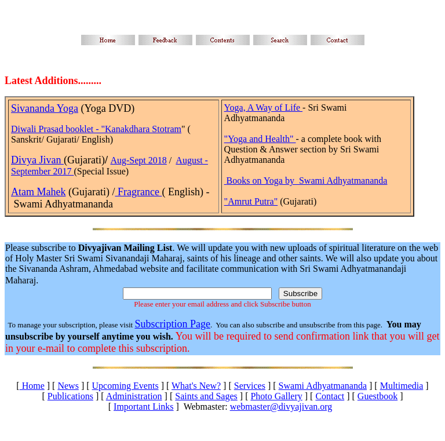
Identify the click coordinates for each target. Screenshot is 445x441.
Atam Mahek (38, 192)
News (67, 386)
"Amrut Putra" (251, 201)
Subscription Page (172, 324)
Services (249, 386)
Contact (329, 396)
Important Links (144, 406)
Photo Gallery (276, 396)
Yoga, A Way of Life (263, 107)
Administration (134, 396)
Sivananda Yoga (44, 108)
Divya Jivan (37, 160)
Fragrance (138, 192)
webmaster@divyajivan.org (281, 406)
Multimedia (402, 386)
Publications (70, 396)
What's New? (196, 386)
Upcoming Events (125, 386)
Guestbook (377, 396)
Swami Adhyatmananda (323, 386)
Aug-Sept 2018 (138, 160)
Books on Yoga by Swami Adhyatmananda (307, 180)
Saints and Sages (206, 396)
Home (32, 386)
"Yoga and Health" (260, 139)
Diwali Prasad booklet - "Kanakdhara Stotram (96, 129)
